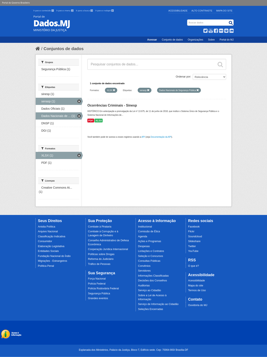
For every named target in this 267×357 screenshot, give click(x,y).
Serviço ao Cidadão (149, 290)
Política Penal (46, 265)
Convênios (144, 265)
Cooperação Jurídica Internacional (108, 249)
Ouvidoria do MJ (197, 305)
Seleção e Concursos (150, 256)
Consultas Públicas (149, 260)
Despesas (144, 246)
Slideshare (194, 241)
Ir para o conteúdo (44, 10)
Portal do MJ (227, 39)
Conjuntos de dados (64, 48)
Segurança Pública (99, 293)
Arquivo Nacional (48, 231)
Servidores (144, 270)
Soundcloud (195, 236)
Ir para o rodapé (104, 10)
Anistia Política (46, 226)
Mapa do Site (224, 10)
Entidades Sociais (48, 251)
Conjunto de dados (172, 39)
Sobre (211, 39)
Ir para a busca (85, 10)
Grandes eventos (98, 298)
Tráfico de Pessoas (99, 264)
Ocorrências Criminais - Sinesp (112, 105)
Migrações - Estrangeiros (52, 260)
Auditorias (144, 285)
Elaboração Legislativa (51, 246)
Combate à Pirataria (99, 226)
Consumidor (45, 241)
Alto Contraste (201, 10)
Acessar (152, 39)
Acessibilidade (178, 10)
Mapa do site (195, 285)
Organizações (195, 39)
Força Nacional (97, 278)
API (143, 137)
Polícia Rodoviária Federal (103, 288)
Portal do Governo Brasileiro (16, 2)
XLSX (98, 120)
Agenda (142, 236)
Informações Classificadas (153, 275)
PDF (90, 120)
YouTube (193, 251)
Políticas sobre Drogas (101, 254)
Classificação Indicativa (51, 236)
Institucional (145, 226)
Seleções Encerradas (150, 309)
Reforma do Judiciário (101, 259)
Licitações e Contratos (151, 251)
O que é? (193, 265)
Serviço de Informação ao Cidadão (158, 304)
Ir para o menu (65, 10)
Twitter (192, 246)
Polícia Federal (97, 283)
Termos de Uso (197, 290)
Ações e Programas (149, 241)
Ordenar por (183, 76)
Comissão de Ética (149, 231)
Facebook (194, 226)
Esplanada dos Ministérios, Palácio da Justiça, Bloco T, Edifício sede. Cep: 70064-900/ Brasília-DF (133, 349)
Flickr (191, 231)
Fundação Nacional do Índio (54, 256)
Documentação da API (161, 137)
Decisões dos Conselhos (152, 280)
